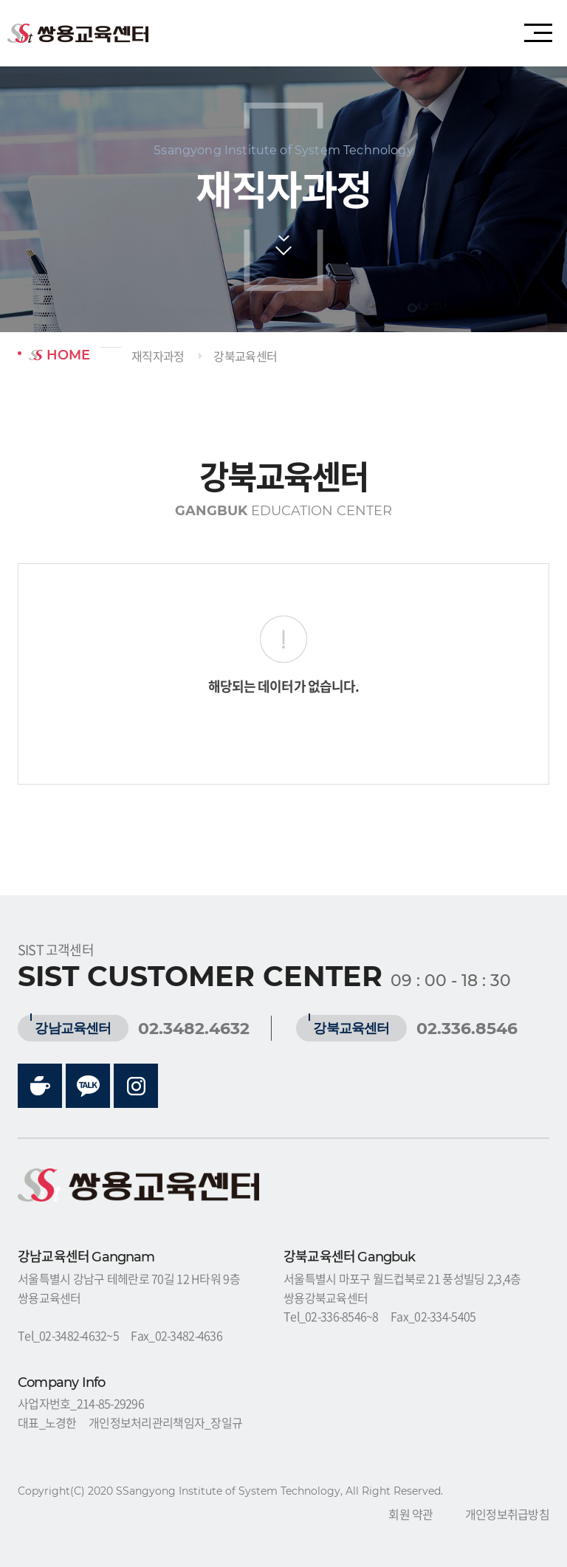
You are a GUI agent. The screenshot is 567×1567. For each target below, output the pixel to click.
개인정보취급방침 (507, 1514)
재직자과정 (157, 356)
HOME (59, 355)
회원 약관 (410, 1514)
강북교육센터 (245, 356)
